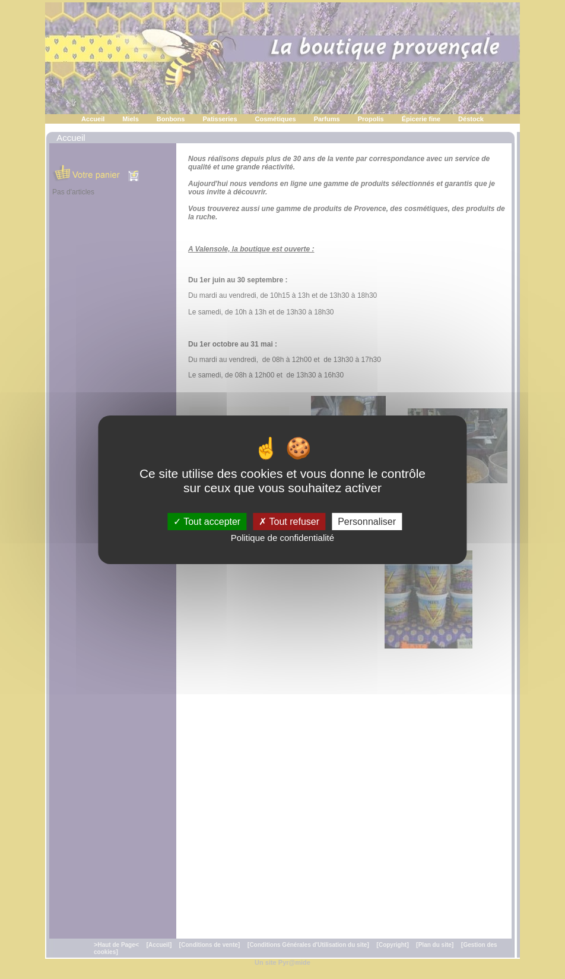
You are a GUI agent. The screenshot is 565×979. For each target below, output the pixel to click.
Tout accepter (206, 521)
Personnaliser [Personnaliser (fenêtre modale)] (367, 521)
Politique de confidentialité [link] (282, 538)
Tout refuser (289, 521)
